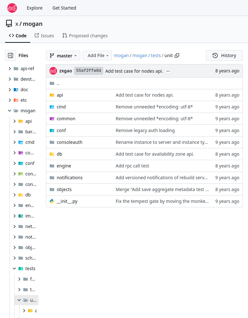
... (168, 70)
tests (156, 55)
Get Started (64, 8)
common (66, 118)
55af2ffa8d (88, 70)
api (60, 95)
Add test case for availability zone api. (155, 154)
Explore (34, 8)
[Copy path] (177, 55)
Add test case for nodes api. (134, 71)
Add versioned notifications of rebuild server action (169, 177)
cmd (61, 107)
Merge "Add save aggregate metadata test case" (166, 189)
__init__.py (67, 201)
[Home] (12, 8)
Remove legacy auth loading (145, 130)
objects (64, 189)
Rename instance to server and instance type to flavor (172, 142)
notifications (70, 177)
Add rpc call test (132, 166)
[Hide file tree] (10, 55)
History (224, 55)
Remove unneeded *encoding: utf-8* (154, 107)
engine (64, 166)
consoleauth (70, 142)
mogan (33, 23)
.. (54, 83)
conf (61, 130)
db (59, 154)
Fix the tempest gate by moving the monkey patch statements (180, 201)
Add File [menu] (98, 55)
